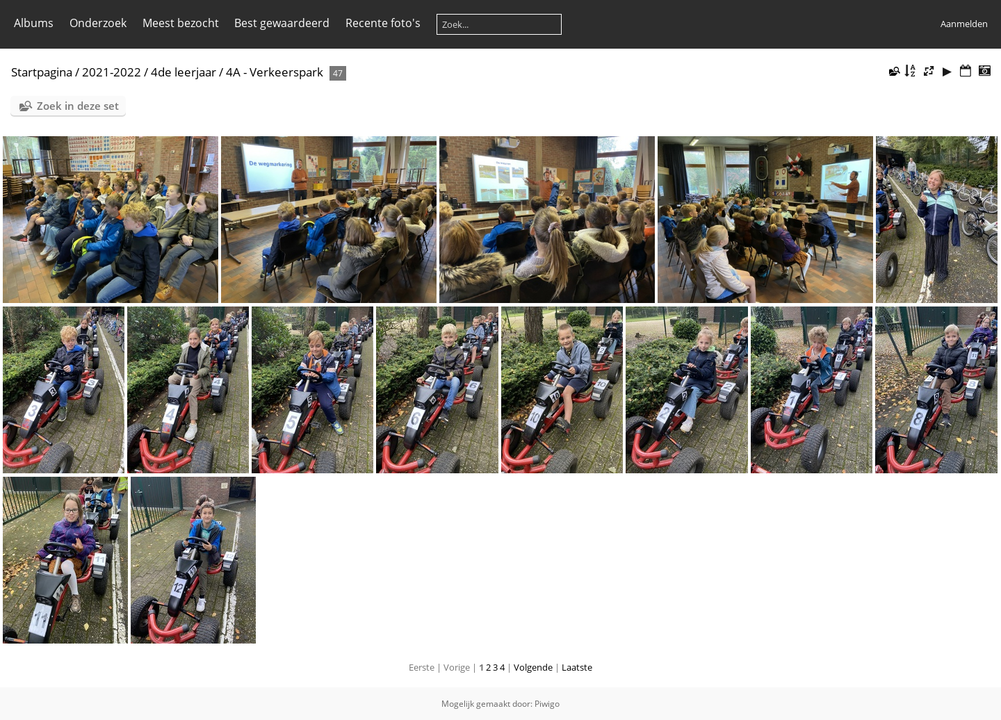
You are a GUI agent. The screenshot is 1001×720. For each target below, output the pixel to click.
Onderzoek (98, 23)
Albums (34, 23)
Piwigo (547, 704)
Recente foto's (383, 23)
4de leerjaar (183, 72)
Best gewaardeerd (281, 23)
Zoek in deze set (78, 106)
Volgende (533, 667)
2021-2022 (111, 72)
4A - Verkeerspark (276, 72)
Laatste (577, 667)
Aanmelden (964, 23)
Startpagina (41, 72)
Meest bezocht (181, 23)
